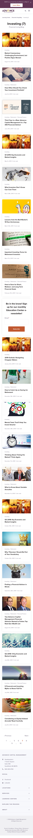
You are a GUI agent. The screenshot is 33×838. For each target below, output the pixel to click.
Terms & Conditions (9, 828)
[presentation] (29, 11)
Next (27, 735)
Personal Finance (22, 117)
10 (20, 743)
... (10, 740)
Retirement (13, 85)
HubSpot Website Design (13, 832)
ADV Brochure (24, 830)
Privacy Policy (18, 828)
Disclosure (25, 828)
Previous (7, 735)
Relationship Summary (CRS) (12, 830)
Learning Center (6, 17)
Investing (7, 50)
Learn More (16, 5)
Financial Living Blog (17, 17)
